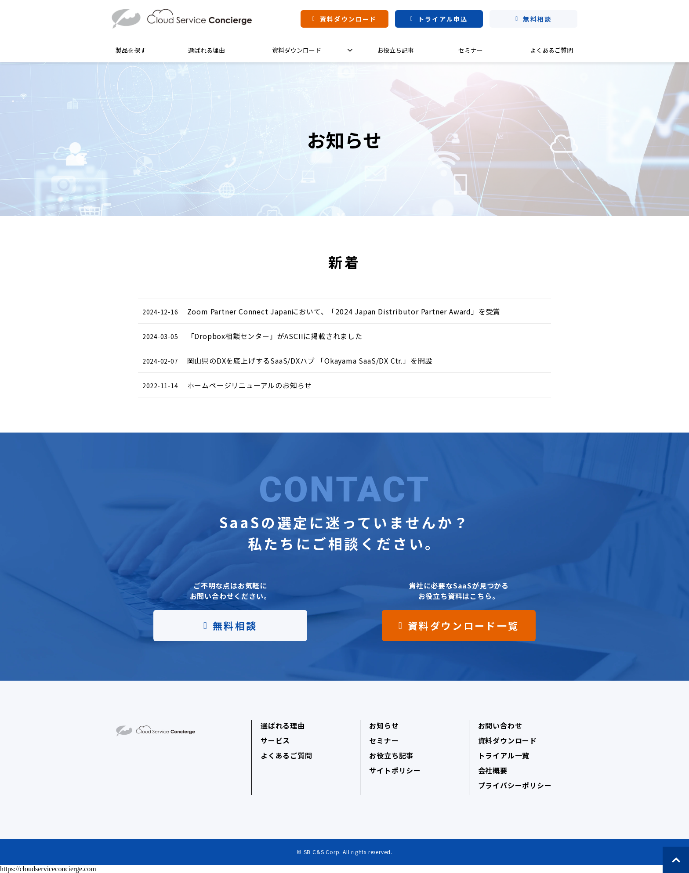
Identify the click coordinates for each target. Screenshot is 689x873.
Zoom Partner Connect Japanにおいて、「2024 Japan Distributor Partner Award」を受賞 (344, 311)
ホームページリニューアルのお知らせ (249, 385)
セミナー (470, 50)
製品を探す (131, 50)
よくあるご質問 (551, 50)
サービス (275, 740)
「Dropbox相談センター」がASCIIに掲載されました (275, 336)
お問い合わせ (500, 725)
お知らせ (384, 725)
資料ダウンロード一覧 (463, 625)
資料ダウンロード (348, 18)
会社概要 (493, 770)
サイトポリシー (395, 770)
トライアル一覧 (504, 755)
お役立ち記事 (395, 50)
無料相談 (537, 18)
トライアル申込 (443, 18)
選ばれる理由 (206, 50)
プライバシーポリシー (515, 785)
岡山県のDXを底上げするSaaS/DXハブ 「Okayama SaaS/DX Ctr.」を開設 (310, 360)
